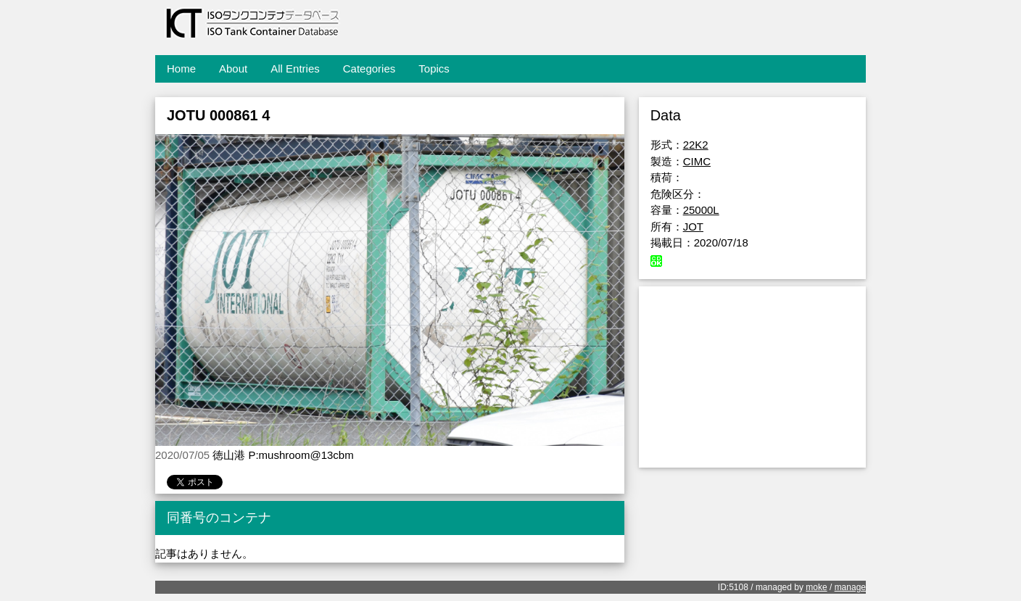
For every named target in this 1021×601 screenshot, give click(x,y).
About (233, 68)
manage (850, 587)
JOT (693, 226)
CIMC (697, 161)
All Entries (295, 68)
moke (816, 587)
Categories (369, 68)
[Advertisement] (752, 377)
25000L (701, 210)
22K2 (695, 144)
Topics (434, 68)
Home (181, 68)
